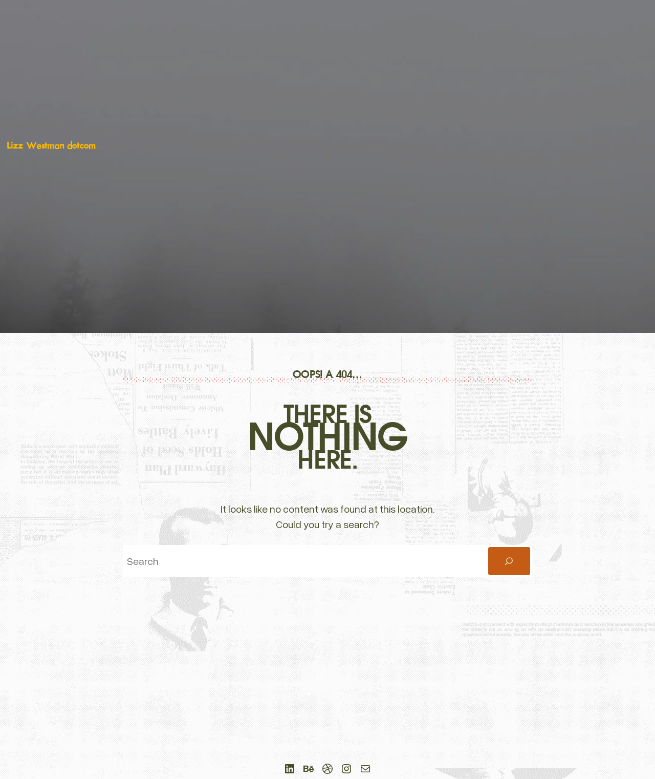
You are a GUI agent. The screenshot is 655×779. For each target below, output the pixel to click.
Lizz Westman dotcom (51, 146)
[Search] (509, 561)
